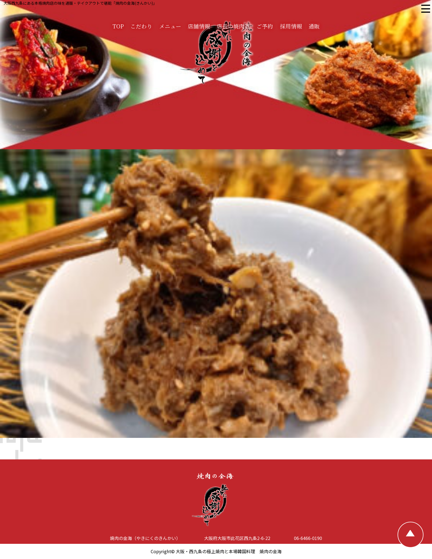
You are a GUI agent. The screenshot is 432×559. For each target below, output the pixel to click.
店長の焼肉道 (233, 26)
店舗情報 (199, 26)
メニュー (170, 26)
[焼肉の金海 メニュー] (425, 9)
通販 (314, 26)
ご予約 (264, 26)
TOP (118, 26)
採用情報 (291, 26)
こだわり (141, 26)
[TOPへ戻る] (410, 534)
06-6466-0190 (308, 538)
